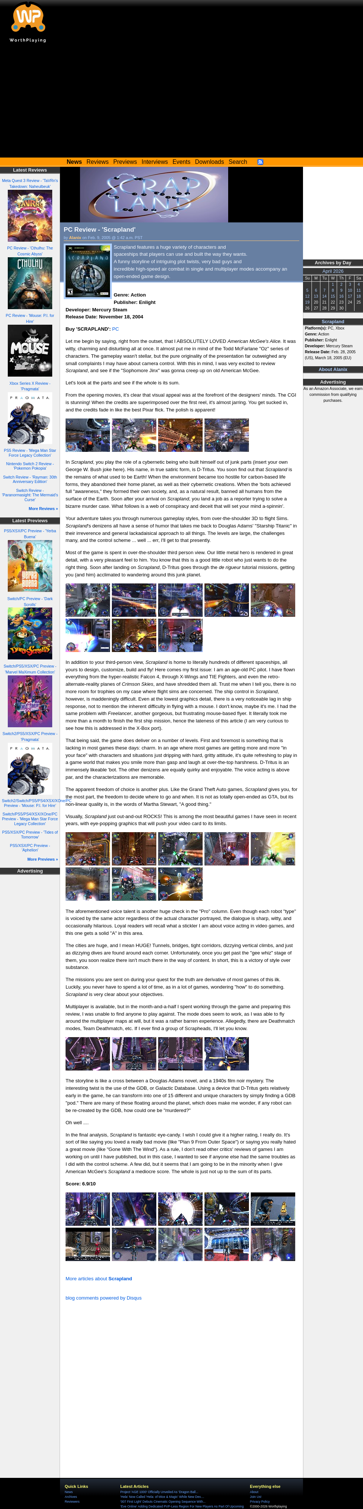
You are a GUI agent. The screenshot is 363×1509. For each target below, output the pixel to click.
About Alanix (333, 369)
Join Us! (256, 1497)
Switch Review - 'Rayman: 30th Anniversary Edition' (30, 479)
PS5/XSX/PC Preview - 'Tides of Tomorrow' (30, 834)
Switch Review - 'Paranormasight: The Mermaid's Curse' (30, 495)
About (254, 1492)
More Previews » (42, 859)
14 (324, 296)
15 (333, 296)
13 (316, 296)
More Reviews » (43, 508)
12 (307, 296)
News (69, 1492)
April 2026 (333, 271)
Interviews (154, 162)
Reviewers (72, 1501)
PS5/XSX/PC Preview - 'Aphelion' (30, 848)
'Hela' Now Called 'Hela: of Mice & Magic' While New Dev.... (162, 1497)
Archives (71, 1497)
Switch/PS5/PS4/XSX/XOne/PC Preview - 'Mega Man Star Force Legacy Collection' (30, 818)
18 (358, 296)
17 (350, 296)
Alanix (75, 237)
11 (358, 290)
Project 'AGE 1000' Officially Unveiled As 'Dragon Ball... (159, 1492)
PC (115, 329)
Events (181, 162)
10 (350, 290)
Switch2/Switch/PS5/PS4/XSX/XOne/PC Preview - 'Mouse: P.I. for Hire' (36, 803)
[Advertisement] (181, 102)
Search (238, 162)
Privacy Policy (260, 1501)
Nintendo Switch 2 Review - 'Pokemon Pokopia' (30, 466)
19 (307, 302)
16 (341, 296)
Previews (125, 162)
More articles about (99, 1278)
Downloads (209, 162)
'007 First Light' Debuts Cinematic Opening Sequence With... (163, 1501)
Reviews (98, 162)
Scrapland (333, 321)
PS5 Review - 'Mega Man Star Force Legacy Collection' (30, 452)
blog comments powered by (103, 1298)
